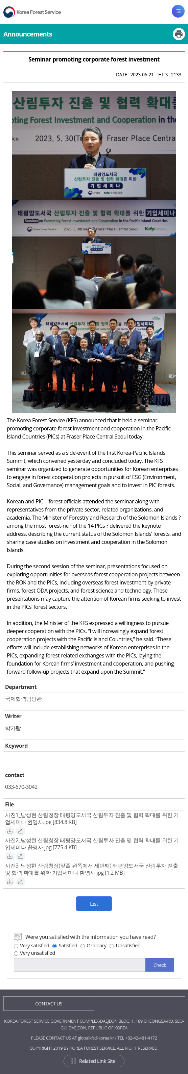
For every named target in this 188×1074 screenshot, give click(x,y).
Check (160, 965)
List (94, 903)
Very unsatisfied (34, 952)
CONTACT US (48, 1003)
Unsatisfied (125, 945)
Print (179, 34)
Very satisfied (31, 945)
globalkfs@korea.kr (96, 1038)
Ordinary (93, 945)
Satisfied (64, 945)
